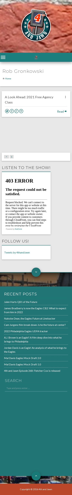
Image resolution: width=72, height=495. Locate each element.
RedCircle (18, 229)
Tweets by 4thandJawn (17, 252)
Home (8, 78)
